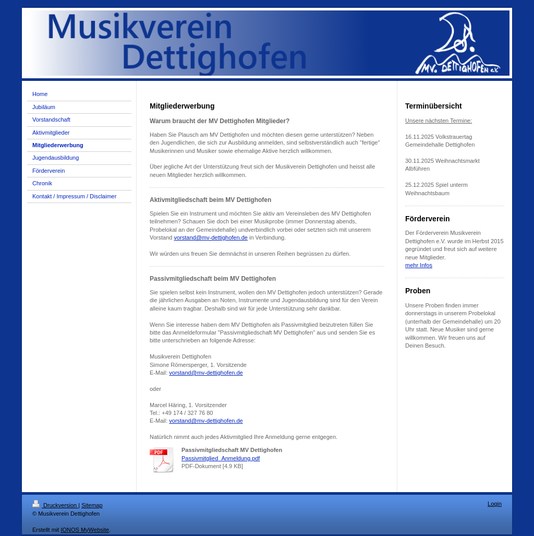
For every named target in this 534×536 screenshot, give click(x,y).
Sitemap (91, 505)
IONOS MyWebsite (84, 530)
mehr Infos (418, 265)
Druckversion (55, 505)
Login (495, 504)
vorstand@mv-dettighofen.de (210, 237)
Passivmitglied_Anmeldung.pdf (220, 458)
